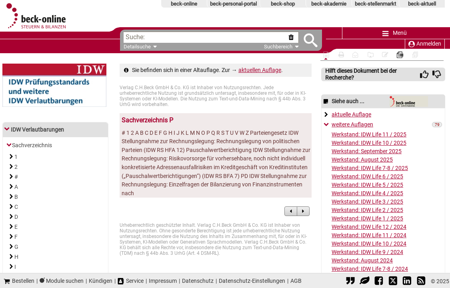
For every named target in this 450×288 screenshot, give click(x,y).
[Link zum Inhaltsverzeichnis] (7, 129)
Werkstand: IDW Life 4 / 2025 (367, 193)
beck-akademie (328, 4)
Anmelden (424, 43)
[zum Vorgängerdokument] (290, 211)
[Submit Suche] (311, 40)
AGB (296, 281)
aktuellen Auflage (259, 70)
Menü (394, 33)
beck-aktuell (422, 4)
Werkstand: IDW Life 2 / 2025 (367, 210)
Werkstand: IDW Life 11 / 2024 (369, 235)
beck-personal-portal (233, 4)
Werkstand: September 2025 (367, 151)
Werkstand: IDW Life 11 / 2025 (369, 134)
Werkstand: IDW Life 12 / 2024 (369, 227)
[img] (424, 74)
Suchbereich (281, 47)
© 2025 (440, 281)
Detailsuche (137, 47)
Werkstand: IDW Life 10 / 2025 (369, 143)
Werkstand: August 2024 (362, 260)
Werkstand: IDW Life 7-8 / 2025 (370, 168)
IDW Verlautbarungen (37, 129)
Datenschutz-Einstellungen (252, 281)
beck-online (184, 4)
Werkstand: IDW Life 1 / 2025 (367, 218)
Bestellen (19, 281)
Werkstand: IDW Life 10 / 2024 (369, 243)
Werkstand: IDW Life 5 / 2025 (367, 185)
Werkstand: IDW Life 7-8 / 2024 (370, 269)
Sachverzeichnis (32, 145)
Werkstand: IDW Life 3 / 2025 (367, 201)
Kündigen (100, 281)
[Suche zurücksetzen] (292, 37)
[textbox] (216, 37)
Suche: (135, 37)
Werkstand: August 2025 (362, 159)
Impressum (163, 281)
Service (131, 281)
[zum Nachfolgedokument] (303, 211)
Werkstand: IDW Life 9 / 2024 (367, 252)
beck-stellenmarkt (375, 4)
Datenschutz (198, 281)
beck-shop (283, 4)
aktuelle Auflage (351, 114)
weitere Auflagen (352, 124)
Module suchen (65, 281)
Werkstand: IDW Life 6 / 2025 (367, 176)
